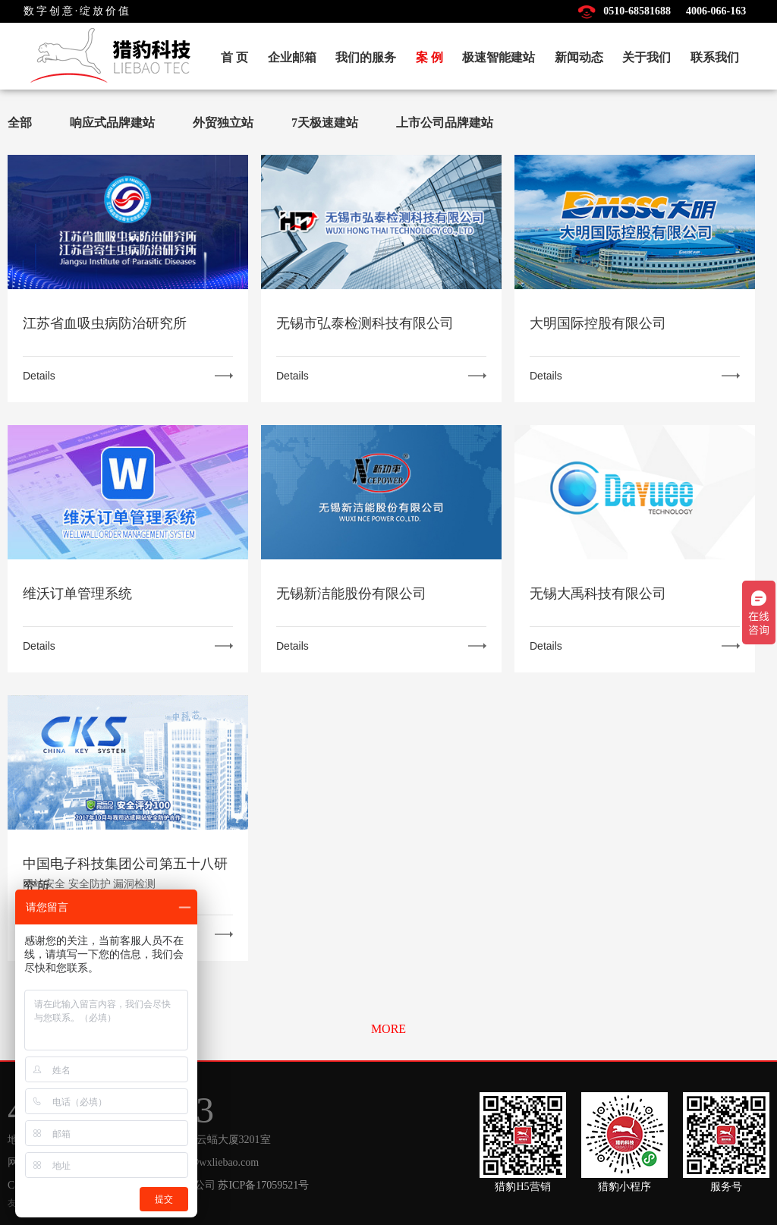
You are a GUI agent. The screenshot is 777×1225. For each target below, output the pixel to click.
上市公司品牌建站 (444, 122)
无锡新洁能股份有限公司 (351, 593)
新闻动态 (579, 57)
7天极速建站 (324, 122)
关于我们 (646, 57)
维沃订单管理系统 (77, 593)
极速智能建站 (498, 57)
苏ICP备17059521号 (263, 1185)
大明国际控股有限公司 (598, 323)
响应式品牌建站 (112, 122)
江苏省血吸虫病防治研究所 (105, 323)
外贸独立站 (223, 122)
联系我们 (714, 57)
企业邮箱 (292, 57)
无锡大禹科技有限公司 (598, 593)
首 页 (234, 57)
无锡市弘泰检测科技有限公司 (365, 323)
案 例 (429, 57)
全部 (20, 122)
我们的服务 (365, 57)
